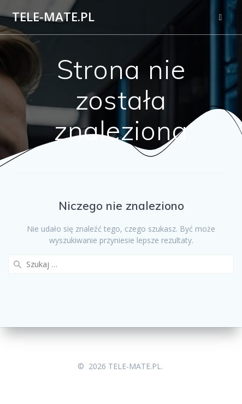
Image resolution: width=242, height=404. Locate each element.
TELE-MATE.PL (53, 17)
